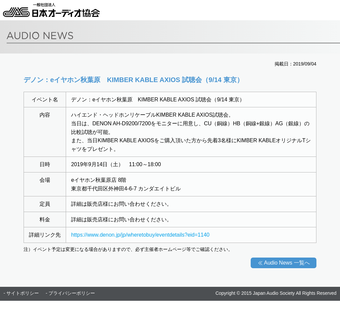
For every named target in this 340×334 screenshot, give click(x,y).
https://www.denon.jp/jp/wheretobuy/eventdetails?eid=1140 (140, 235)
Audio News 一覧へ (287, 263)
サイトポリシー (22, 293)
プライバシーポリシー (71, 293)
